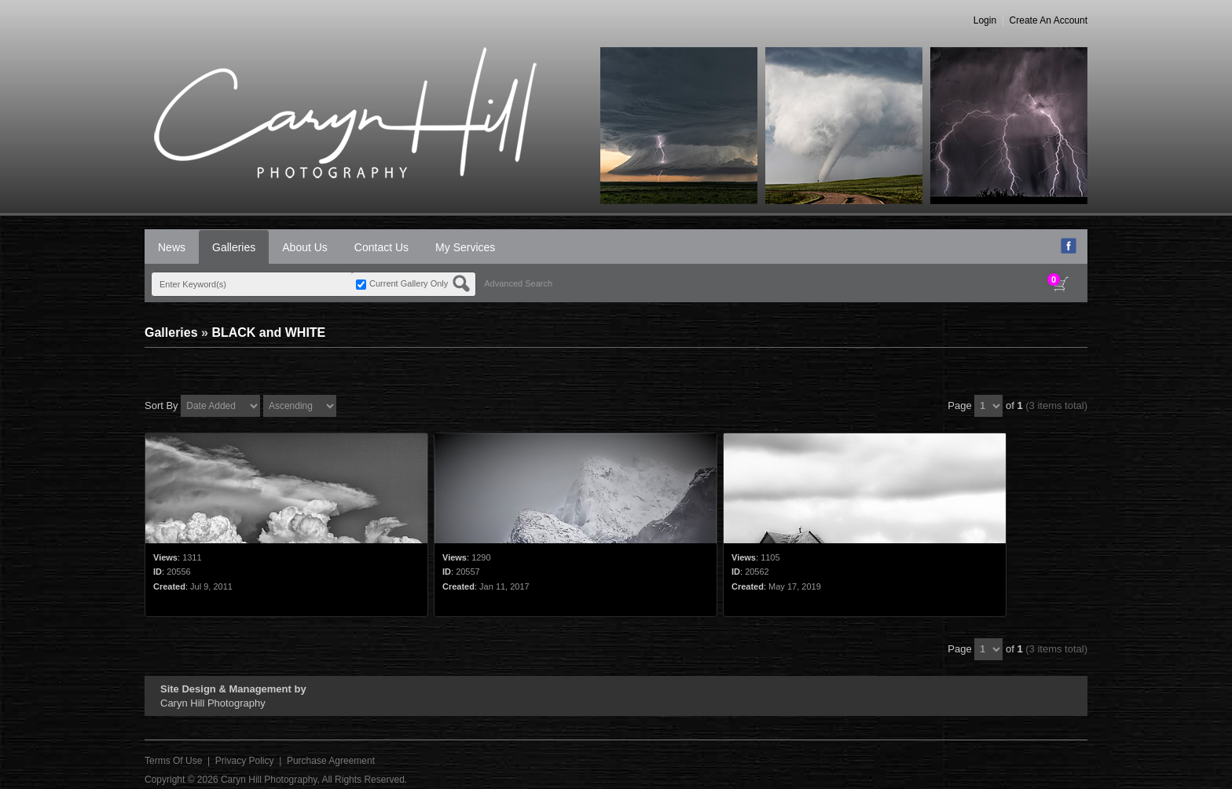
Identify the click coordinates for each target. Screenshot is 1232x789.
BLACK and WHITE (268, 332)
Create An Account (1048, 20)
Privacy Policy (244, 760)
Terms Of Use (173, 760)
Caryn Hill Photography (269, 779)
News (171, 247)
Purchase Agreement (331, 760)
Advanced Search (518, 283)
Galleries (233, 247)
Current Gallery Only (408, 283)
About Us (305, 247)
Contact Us (381, 247)
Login (985, 20)
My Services (465, 247)
